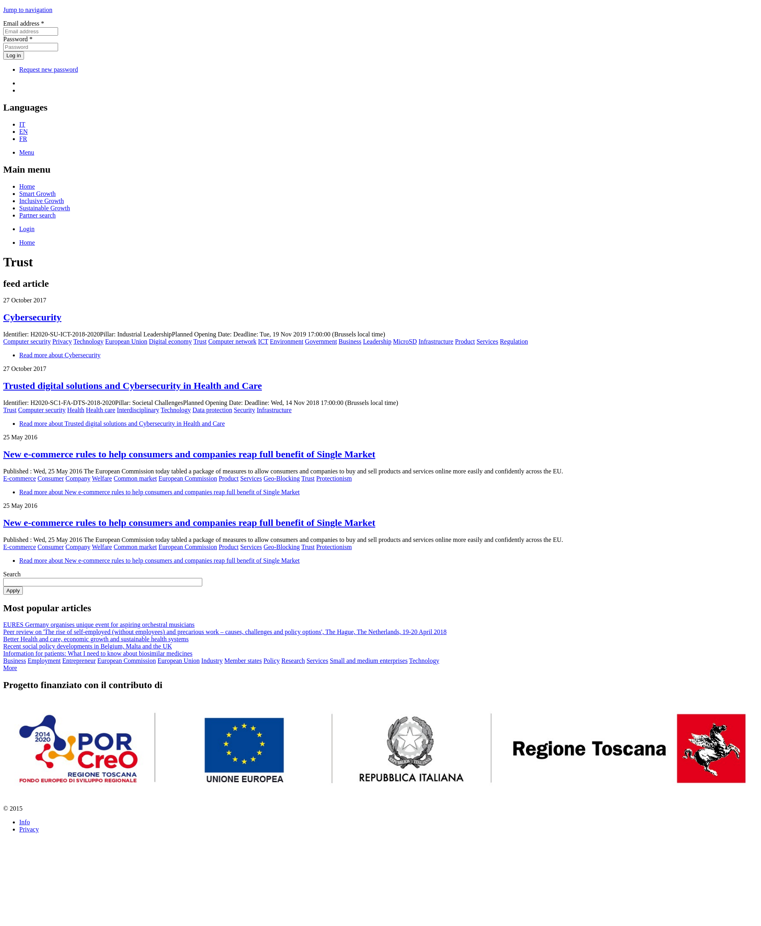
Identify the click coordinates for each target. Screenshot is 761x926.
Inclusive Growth (41, 200)
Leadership (377, 341)
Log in (13, 55)
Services (487, 341)
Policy (272, 660)
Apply (13, 591)
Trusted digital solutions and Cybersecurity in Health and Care (132, 385)
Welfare (102, 478)
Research (293, 660)
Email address (23, 23)
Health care (100, 410)
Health (76, 410)
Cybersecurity (32, 317)
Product (465, 341)
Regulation (514, 341)
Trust (200, 341)
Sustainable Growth (44, 208)
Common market (135, 478)
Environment (287, 341)
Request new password (48, 69)
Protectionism (334, 478)
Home (27, 186)
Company (78, 478)
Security (244, 410)
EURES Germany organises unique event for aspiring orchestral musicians (99, 624)
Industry (212, 660)
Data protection (212, 410)
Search (12, 574)
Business (349, 341)
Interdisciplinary (138, 410)
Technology (88, 341)
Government (321, 341)
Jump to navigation (27, 9)
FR (23, 138)
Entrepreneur (79, 660)
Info (24, 822)
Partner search (37, 215)
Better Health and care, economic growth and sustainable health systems (96, 639)
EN (23, 131)
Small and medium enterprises (368, 660)
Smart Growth (37, 193)
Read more (60, 355)
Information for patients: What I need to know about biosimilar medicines (97, 653)
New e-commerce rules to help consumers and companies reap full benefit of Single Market (189, 522)
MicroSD (405, 341)
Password (17, 39)
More (10, 667)
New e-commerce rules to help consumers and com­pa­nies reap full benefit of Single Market (189, 454)
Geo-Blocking (282, 478)
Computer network (232, 341)
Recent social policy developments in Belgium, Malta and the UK (87, 646)
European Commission (188, 478)
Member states (243, 660)
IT (22, 124)
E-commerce (19, 478)
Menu (26, 152)
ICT (263, 341)
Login (26, 228)
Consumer (51, 478)
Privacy (62, 341)
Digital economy (170, 341)
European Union (126, 341)
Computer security (27, 341)
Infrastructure (436, 341)
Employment (44, 660)
